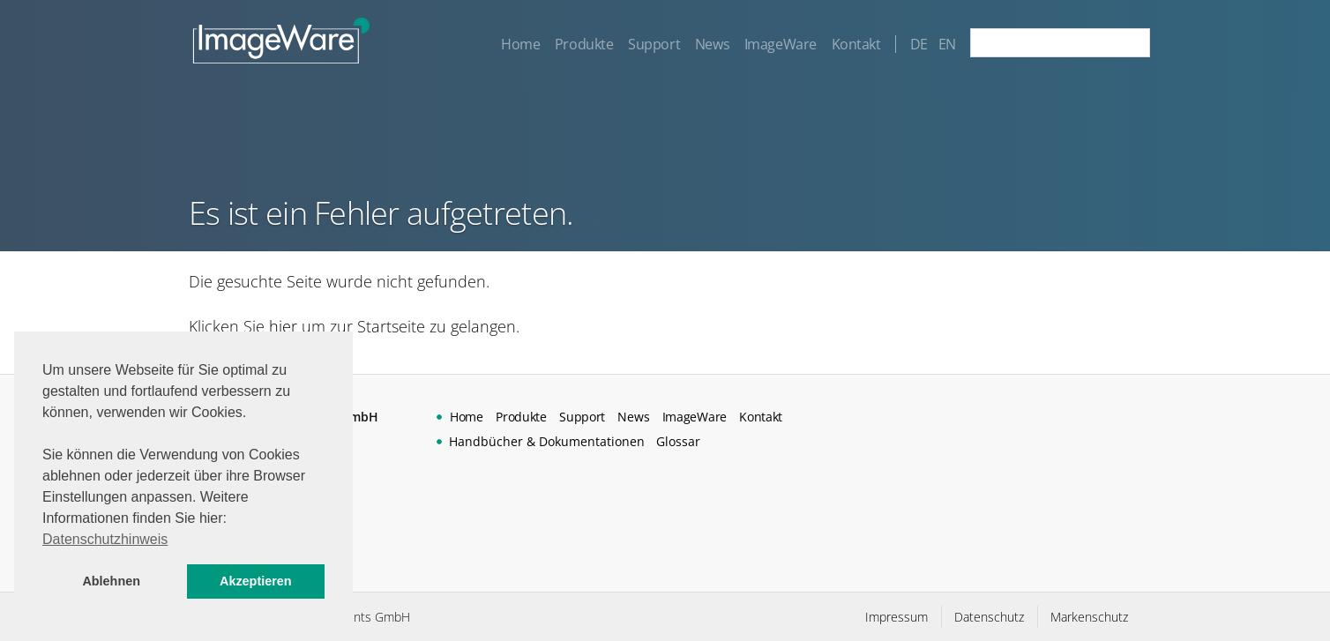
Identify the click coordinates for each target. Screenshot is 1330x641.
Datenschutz (989, 616)
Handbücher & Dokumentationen (547, 441)
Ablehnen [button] (111, 581)
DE (919, 44)
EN (947, 44)
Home (519, 44)
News (711, 44)
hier (283, 326)
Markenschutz (1089, 616)
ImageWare (779, 44)
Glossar (678, 441)
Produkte (583, 44)
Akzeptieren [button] (256, 581)
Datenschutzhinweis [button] (105, 539)
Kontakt (855, 44)
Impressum (896, 616)
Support (654, 44)
